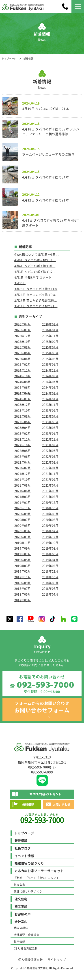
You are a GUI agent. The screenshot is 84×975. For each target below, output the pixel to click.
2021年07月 (50, 485)
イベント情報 (24, 855)
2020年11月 (22, 508)
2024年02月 (22, 399)
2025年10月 (22, 341)
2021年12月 (22, 473)
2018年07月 (22, 588)
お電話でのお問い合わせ (42, 818)
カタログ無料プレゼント (45, 794)
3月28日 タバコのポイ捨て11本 (35, 289)
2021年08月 (22, 485)
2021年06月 (22, 491)
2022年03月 (50, 462)
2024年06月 (22, 387)
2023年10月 (22, 410)
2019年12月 (50, 537)
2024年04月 (22, 393)
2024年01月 (50, 399)
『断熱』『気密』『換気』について (36, 878)
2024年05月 (50, 387)
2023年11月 (50, 404)
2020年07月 (22, 519)
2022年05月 (50, 456)
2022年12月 (22, 439)
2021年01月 (22, 502)
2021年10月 (22, 479)
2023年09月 (50, 410)
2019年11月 (22, 542)
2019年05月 (22, 560)
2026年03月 (50, 324)
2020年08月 (50, 514)
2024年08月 (22, 382)
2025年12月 (22, 336)
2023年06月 (22, 422)
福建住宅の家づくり (29, 863)
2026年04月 (22, 324)
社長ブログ (23, 848)
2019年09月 (22, 548)
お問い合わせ (61, 804)
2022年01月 (50, 468)
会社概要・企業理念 (26, 935)
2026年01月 (50, 330)
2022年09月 (50, 445)
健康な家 (19, 885)
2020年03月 (22, 531)
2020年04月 (50, 525)
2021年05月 (50, 491)
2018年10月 (50, 577)
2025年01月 (50, 364)
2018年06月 (50, 588)
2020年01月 (22, 537)
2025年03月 (50, 359)
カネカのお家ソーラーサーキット (39, 870)
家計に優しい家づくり (28, 891)
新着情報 (21, 840)
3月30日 (20, 283)
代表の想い (21, 928)
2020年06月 (50, 519)
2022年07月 (50, 450)
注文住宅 (21, 899)
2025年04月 (22, 359)
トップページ (9, 58)
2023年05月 (50, 422)
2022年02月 (22, 468)
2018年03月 (22, 600)
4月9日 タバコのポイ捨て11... (35, 260)
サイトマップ (56, 959)
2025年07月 (50, 347)
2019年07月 (22, 554)
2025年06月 (22, 353)
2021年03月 (22, 496)
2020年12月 (50, 502)
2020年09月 (22, 514)
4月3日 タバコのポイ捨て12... (35, 271)
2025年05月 (50, 353)
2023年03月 (50, 427)
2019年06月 (50, 554)
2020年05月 (22, 525)
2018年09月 (22, 583)
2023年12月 (22, 404)
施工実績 (21, 906)
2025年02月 (22, 364)
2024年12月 (22, 370)
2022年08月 (22, 450)
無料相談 (28, 804)
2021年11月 (50, 473)
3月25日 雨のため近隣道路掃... (35, 300)
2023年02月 (22, 433)
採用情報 (19, 942)
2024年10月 (22, 376)
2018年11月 (22, 577)
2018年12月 (50, 571)
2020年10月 (50, 508)
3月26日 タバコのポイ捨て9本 (35, 294)
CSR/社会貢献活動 (26, 948)
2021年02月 (50, 496)
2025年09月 (50, 341)
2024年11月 (50, 370)
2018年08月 (50, 583)
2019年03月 (22, 565)
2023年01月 (50, 433)
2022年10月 (22, 445)
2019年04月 (50, 560)
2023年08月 (22, 416)
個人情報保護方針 (30, 959)
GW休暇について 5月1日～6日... (36, 254)
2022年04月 (22, 462)
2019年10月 (50, 542)
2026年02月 (22, 330)
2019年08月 (50, 548)
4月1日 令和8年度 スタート (33, 277)
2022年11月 (50, 439)
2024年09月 (50, 376)
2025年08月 (22, 347)
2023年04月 (22, 427)
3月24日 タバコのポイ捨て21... (35, 306)
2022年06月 (22, 456)
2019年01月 (22, 571)
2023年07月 (50, 416)
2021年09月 (50, 479)
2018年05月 (22, 594)
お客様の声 (23, 914)
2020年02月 (50, 531)
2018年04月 (50, 594)
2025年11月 (50, 336)
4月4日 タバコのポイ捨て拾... (34, 266)
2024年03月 (50, 393)
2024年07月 (50, 382)
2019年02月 (50, 565)
